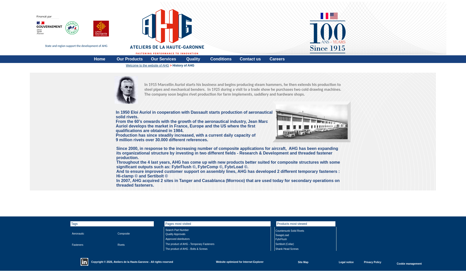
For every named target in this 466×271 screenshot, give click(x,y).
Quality (193, 59)
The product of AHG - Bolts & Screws (187, 249)
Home (99, 59)
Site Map (303, 262)
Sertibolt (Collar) (284, 244)
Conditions (221, 59)
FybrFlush (281, 239)
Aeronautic (78, 233)
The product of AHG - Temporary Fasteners (190, 244)
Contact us (250, 59)
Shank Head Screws (287, 249)
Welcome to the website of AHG (147, 65)
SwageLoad (282, 235)
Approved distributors (178, 239)
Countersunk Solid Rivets (289, 230)
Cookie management (409, 263)
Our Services (163, 59)
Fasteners (77, 244)
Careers (277, 59)
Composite (124, 233)
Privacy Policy (372, 262)
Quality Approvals (175, 234)
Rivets (121, 244)
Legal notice (346, 262)
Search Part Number (177, 230)
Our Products (130, 59)
